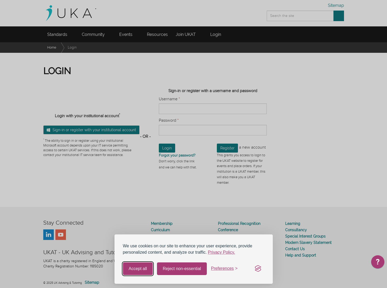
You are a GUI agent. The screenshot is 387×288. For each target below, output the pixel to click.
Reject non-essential (182, 268)
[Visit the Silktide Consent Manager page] (258, 268)
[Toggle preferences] (224, 268)
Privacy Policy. (221, 252)
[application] (378, 263)
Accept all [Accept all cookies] (138, 268)
